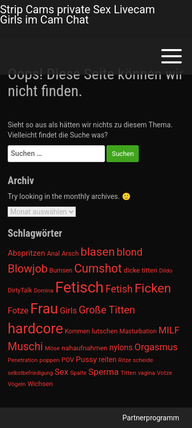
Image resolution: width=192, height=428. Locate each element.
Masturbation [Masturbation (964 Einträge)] (138, 331)
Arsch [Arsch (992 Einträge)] (70, 253)
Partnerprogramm (150, 418)
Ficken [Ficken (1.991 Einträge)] (153, 288)
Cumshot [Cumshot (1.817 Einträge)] (98, 269)
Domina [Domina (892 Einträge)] (43, 290)
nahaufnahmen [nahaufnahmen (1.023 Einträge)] (84, 348)
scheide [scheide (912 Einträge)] (143, 360)
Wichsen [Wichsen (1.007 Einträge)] (40, 384)
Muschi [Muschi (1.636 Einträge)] (25, 346)
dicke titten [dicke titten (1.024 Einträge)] (141, 270)
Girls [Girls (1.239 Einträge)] (68, 311)
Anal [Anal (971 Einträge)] (53, 253)
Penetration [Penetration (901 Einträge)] (23, 360)
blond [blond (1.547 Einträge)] (130, 252)
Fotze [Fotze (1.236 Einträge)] (18, 311)
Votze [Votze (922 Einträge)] (164, 372)
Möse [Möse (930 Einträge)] (52, 348)
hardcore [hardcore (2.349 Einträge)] (35, 329)
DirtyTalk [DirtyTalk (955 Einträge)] (20, 290)
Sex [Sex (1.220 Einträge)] (62, 372)
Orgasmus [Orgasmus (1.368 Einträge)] (156, 347)
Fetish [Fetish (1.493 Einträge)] (119, 289)
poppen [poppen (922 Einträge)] (49, 360)
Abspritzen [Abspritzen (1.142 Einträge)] (26, 253)
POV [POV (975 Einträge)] (67, 360)
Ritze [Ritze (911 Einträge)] (124, 360)
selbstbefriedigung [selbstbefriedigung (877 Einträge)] (30, 373)
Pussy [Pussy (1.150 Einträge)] (86, 359)
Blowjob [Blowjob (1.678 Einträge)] (28, 268)
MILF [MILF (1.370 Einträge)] (168, 330)
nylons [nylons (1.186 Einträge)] (121, 347)
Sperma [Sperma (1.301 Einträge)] (103, 372)
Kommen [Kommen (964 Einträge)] (77, 331)
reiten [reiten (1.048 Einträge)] (108, 359)
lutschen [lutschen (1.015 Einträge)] (105, 331)
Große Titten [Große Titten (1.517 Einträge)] (107, 310)
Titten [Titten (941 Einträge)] (128, 372)
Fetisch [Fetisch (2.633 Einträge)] (79, 287)
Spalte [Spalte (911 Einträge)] (78, 372)
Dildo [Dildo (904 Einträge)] (166, 270)
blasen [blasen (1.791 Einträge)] (97, 252)
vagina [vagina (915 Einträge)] (146, 372)
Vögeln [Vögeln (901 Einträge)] (17, 384)
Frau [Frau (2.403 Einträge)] (44, 308)
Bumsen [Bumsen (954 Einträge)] (61, 270)
